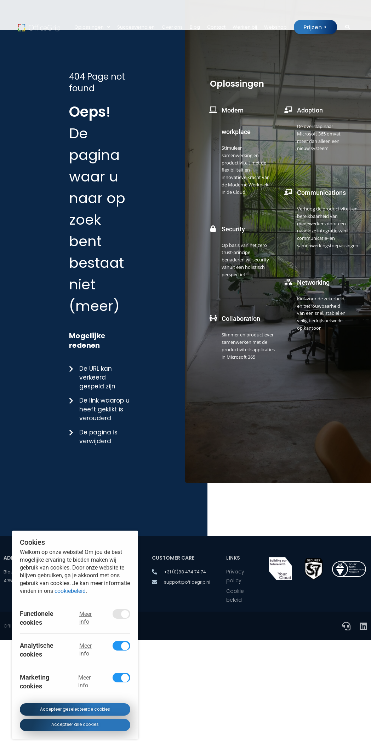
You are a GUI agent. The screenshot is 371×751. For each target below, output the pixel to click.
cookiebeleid (70, 591)
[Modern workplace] (213, 105)
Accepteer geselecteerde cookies (75, 709)
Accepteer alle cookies (74, 725)
